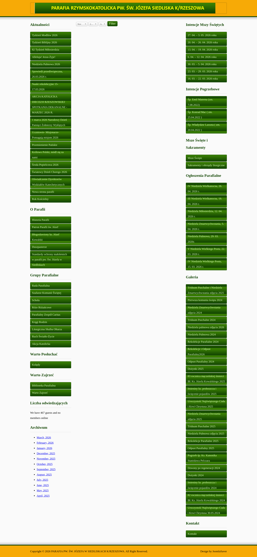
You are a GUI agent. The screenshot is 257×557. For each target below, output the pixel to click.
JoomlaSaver (219, 551)
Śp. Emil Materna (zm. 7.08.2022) (200, 102)
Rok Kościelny (40, 199)
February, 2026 (45, 442)
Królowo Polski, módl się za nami (48, 155)
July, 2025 (42, 479)
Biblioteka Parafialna (44, 385)
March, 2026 (44, 437)
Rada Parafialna (41, 285)
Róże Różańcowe (41, 307)
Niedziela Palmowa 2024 (202, 334)
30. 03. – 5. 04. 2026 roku (202, 64)
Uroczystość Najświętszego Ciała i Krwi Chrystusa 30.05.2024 (206, 510)
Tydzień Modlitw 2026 (45, 35)
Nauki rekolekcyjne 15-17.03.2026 (45, 87)
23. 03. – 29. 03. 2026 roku (203, 71)
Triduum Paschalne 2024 (201, 319)
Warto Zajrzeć (40, 392)
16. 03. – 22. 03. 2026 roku (203, 78)
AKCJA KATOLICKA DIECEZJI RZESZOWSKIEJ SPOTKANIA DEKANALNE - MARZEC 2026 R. (49, 104)
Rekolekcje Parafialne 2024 (203, 341)
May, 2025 (43, 490)
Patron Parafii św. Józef (45, 227)
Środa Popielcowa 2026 (45, 164)
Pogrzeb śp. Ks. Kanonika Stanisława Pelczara (202, 458)
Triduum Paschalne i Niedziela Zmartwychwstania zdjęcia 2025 (206, 290)
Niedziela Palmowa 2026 (46, 64)
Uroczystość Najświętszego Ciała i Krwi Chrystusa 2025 (206, 404)
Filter (112, 23)
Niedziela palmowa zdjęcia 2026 (206, 327)
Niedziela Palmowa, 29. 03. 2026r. (203, 239)
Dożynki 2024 (196, 475)
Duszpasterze (39, 246)
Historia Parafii (40, 219)
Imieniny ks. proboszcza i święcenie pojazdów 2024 (202, 485)
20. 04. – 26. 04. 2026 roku (203, 42)
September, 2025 (46, 469)
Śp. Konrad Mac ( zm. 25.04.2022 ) (200, 115)
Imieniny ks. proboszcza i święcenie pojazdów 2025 (202, 391)
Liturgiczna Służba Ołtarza (47, 329)
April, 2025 (43, 495)
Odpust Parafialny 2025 (201, 448)
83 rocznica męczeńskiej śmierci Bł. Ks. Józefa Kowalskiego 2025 (206, 379)
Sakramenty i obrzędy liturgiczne (206, 165)
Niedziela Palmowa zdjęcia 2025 (206, 433)
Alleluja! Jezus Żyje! (43, 57)
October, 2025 (45, 464)
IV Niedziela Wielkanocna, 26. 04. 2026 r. (205, 189)
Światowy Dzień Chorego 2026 (49, 172)
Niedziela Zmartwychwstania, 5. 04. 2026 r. (206, 226)
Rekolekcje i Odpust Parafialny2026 (199, 351)
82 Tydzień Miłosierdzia (45, 49)
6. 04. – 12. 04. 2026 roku (202, 57)
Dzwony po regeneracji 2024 (204, 468)
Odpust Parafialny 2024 (201, 361)
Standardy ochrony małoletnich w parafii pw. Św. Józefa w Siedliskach (49, 260)
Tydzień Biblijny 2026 (44, 42)
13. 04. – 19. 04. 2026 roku (203, 49)
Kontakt (192, 533)
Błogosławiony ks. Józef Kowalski (45, 237)
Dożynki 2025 (196, 368)
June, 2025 (43, 485)
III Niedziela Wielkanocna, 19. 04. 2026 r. (205, 201)
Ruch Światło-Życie (43, 336)
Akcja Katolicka (41, 343)
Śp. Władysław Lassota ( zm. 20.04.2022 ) (204, 127)
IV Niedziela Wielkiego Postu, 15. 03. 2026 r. (205, 264)
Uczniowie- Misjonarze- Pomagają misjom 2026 (45, 135)
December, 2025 (46, 453)
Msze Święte (195, 158)
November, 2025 (46, 458)
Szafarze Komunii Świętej (46, 292)
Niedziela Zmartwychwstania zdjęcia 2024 (204, 310)
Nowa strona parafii (43, 191)
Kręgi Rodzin (39, 322)
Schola (36, 300)
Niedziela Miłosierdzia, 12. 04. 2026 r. (205, 214)
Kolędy (36, 364)
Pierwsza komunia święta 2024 (205, 300)
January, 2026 (44, 448)
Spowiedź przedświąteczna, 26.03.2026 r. (47, 74)
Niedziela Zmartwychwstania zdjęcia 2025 (204, 416)
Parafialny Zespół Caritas (46, 314)
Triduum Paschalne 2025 (201, 426)
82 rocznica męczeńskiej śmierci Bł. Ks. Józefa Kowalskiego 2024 (206, 498)
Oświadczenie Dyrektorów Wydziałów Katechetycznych (48, 182)
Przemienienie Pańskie (44, 144)
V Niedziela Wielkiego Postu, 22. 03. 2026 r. (206, 251)
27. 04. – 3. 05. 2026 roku (202, 35)
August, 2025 (44, 474)
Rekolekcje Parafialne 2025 (203, 441)
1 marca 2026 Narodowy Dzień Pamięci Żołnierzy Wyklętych (49, 122)
